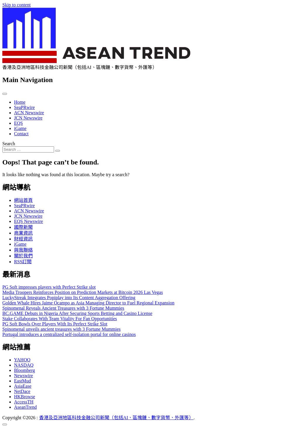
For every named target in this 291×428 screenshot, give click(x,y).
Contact (21, 133)
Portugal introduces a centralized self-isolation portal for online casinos (69, 334)
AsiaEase (23, 386)
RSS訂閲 (23, 261)
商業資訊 (23, 233)
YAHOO (22, 359)
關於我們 (23, 255)
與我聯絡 (23, 249)
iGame (20, 128)
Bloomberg (24, 370)
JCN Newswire (28, 117)
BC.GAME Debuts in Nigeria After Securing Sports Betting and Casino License (77, 313)
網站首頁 (23, 200)
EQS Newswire (28, 221)
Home (19, 102)
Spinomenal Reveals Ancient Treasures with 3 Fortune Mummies (63, 308)
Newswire (23, 375)
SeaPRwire (24, 107)
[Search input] (28, 149)
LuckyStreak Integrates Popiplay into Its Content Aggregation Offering (68, 297)
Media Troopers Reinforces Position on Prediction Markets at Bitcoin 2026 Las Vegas (82, 292)
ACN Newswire (29, 112)
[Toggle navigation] (4, 94)
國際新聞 (23, 227)
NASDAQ (24, 365)
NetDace (22, 391)
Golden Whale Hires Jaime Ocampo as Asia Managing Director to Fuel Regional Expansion (88, 302)
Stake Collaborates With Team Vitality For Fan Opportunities (59, 318)
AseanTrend (25, 407)
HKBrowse (24, 396)
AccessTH (24, 401)
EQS (18, 123)
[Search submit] (57, 151)
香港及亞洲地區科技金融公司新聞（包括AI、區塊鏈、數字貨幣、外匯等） (116, 417)
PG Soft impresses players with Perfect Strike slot (49, 287)
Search (8, 143)
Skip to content (16, 4)
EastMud (22, 380)
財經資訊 (23, 238)
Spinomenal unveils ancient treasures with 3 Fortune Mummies (61, 329)
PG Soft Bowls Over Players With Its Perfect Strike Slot (54, 323)
